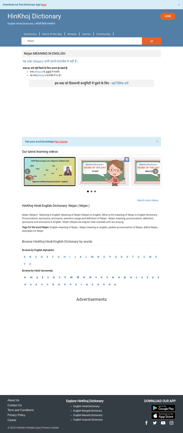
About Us (13, 400)
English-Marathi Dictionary (88, 415)
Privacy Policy (16, 415)
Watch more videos (147, 200)
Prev (27, 171)
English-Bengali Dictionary (87, 410)
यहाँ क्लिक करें (119, 83)
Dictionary (30, 34)
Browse (72, 34)
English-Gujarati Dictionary (88, 419)
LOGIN (168, 16)
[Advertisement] (91, 112)
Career (12, 420)
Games (86, 34)
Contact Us (15, 405)
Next (155, 171)
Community (103, 34)
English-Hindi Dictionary (86, 406)
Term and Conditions (21, 410)
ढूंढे (151, 40)
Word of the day (52, 34)
